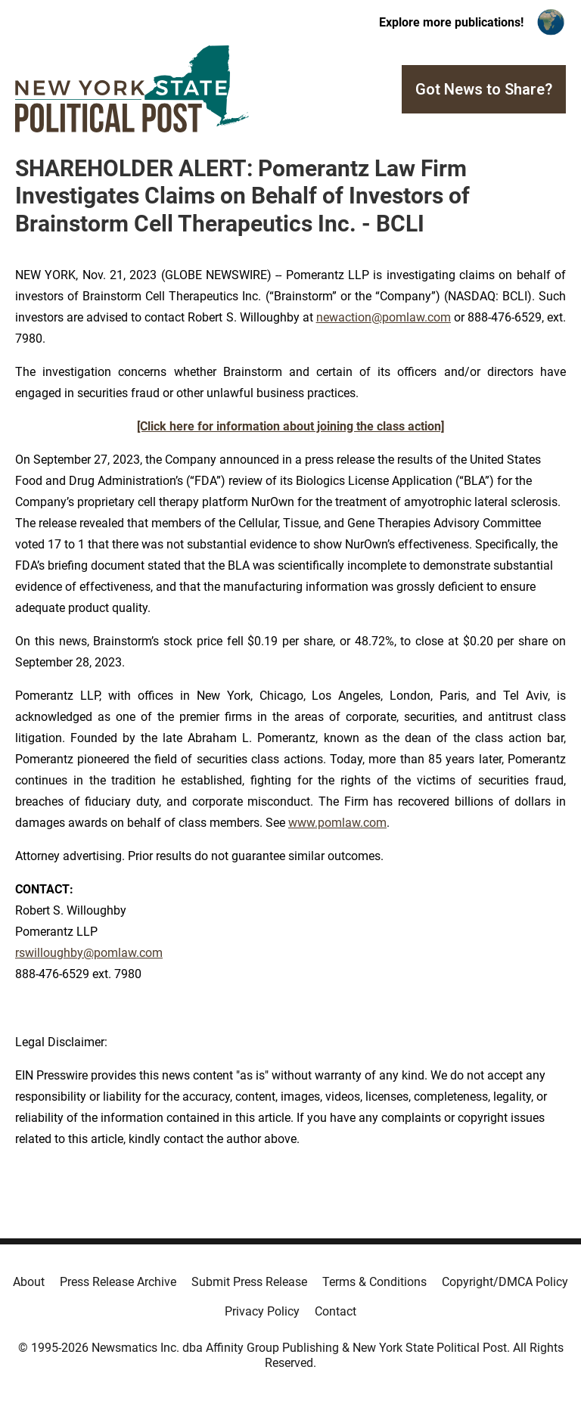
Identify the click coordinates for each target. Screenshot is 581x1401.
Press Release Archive (118, 1282)
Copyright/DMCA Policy (505, 1282)
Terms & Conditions (374, 1282)
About (29, 1282)
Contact (335, 1311)
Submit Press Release (249, 1282)
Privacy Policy (262, 1311)
